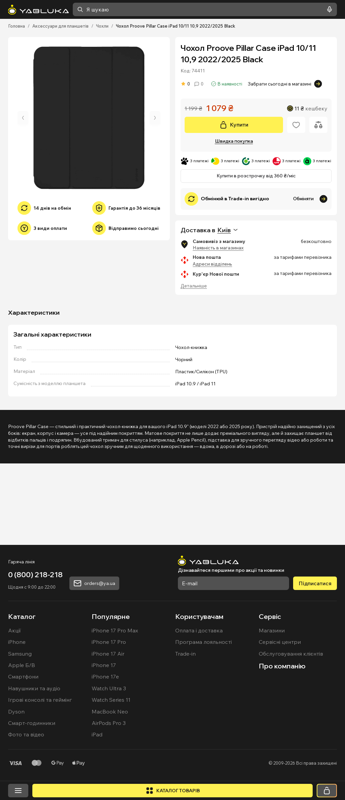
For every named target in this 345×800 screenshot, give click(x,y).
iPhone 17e (105, 761)
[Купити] (234, 125)
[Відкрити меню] (18, 790)
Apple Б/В (21, 750)
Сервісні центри (280, 727)
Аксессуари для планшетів (60, 26)
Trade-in (185, 738)
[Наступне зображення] (155, 118)
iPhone (17, 727)
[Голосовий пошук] (328, 9)
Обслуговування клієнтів (291, 738)
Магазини (272, 715)
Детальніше (194, 286)
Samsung (20, 738)
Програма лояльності (203, 727)
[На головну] (38, 9)
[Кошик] (327, 790)
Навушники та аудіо (34, 773)
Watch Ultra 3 (109, 773)
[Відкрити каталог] (172, 790)
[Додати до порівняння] (318, 125)
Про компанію (282, 751)
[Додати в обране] (296, 125)
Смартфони (23, 761)
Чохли (102, 26)
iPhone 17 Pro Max (115, 715)
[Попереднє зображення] (23, 118)
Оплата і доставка (199, 715)
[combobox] (205, 9)
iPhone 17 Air (108, 738)
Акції (14, 715)
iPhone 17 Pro (109, 727)
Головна (16, 26)
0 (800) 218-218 (35, 659)
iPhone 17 (104, 750)
